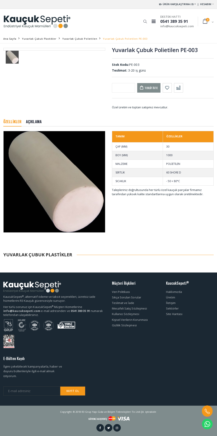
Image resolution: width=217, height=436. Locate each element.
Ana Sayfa (9, 38)
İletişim (171, 303)
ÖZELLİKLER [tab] (12, 121)
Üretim (170, 297)
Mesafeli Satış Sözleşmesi (129, 308)
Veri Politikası (121, 292)
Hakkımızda (174, 292)
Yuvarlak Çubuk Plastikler (39, 38)
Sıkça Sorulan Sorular (126, 297)
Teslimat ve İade (123, 303)
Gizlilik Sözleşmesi (124, 325)
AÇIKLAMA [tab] (34, 121)
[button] (145, 19)
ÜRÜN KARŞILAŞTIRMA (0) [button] (176, 4)
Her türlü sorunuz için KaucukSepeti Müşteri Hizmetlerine (42, 307)
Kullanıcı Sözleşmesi (125, 314)
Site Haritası (174, 314)
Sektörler (172, 308)
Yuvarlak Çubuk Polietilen (79, 38)
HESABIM (205, 4)
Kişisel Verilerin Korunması (130, 320)
